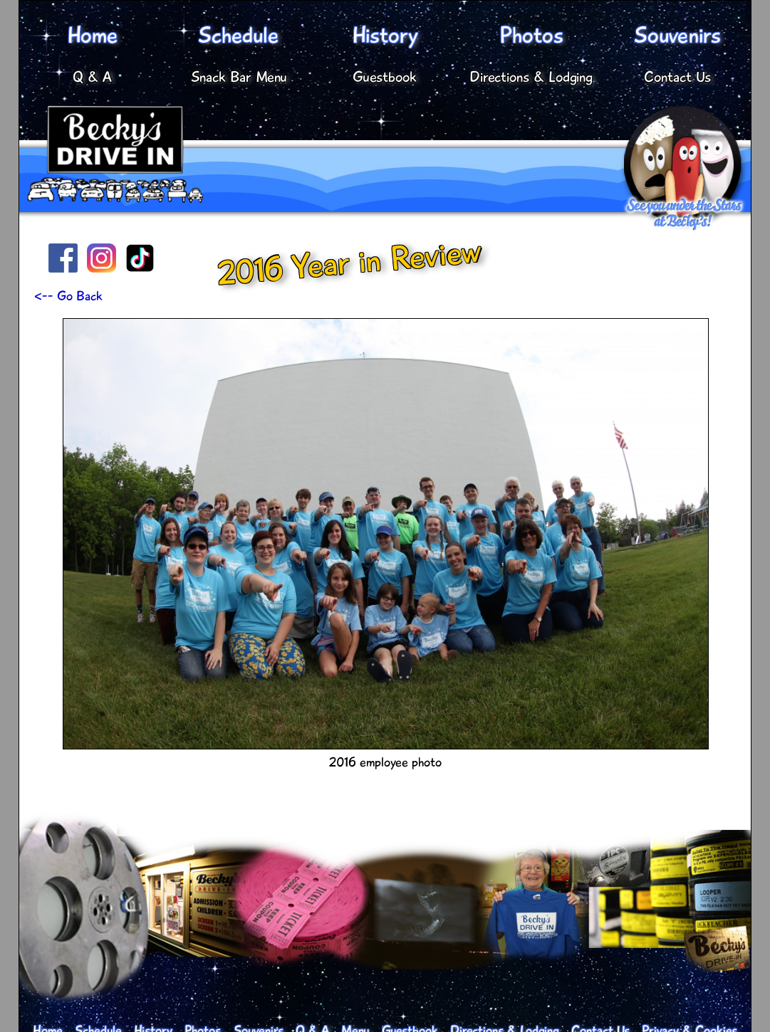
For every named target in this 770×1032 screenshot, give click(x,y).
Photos (531, 35)
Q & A (92, 77)
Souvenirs (677, 35)
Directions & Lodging (531, 77)
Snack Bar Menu (239, 77)
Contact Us (677, 77)
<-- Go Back (68, 296)
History (385, 35)
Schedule (238, 35)
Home (92, 35)
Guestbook (385, 77)
